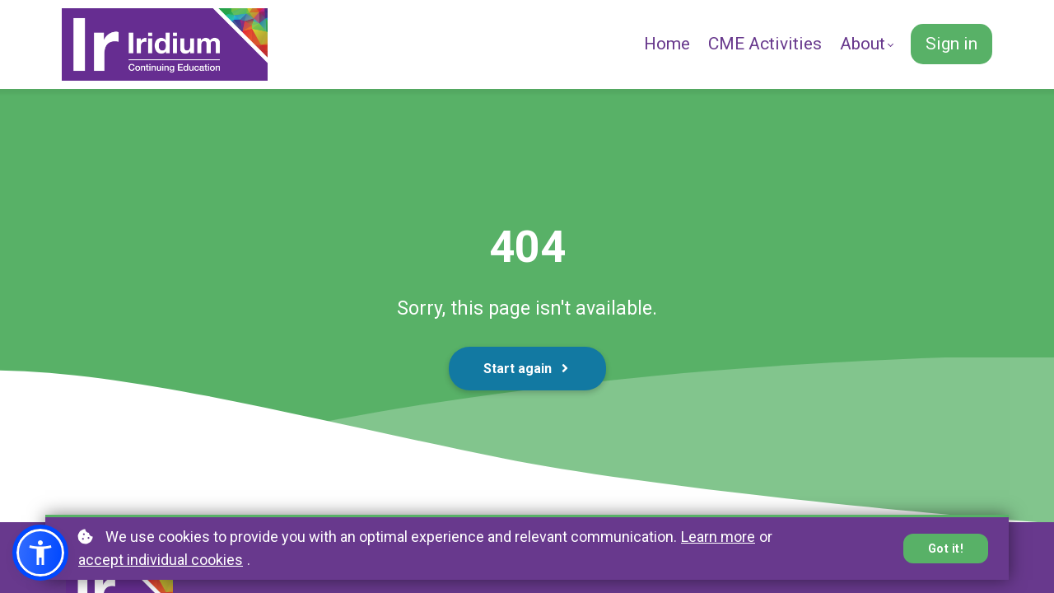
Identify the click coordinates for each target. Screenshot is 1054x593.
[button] (40, 553)
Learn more (718, 536)
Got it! (946, 548)
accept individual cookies (160, 559)
